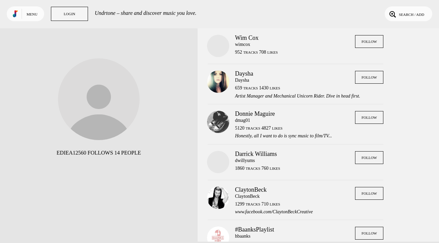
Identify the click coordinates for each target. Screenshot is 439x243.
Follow (369, 41)
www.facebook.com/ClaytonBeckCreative (274, 211)
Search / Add (406, 14)
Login (69, 14)
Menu (32, 14)
